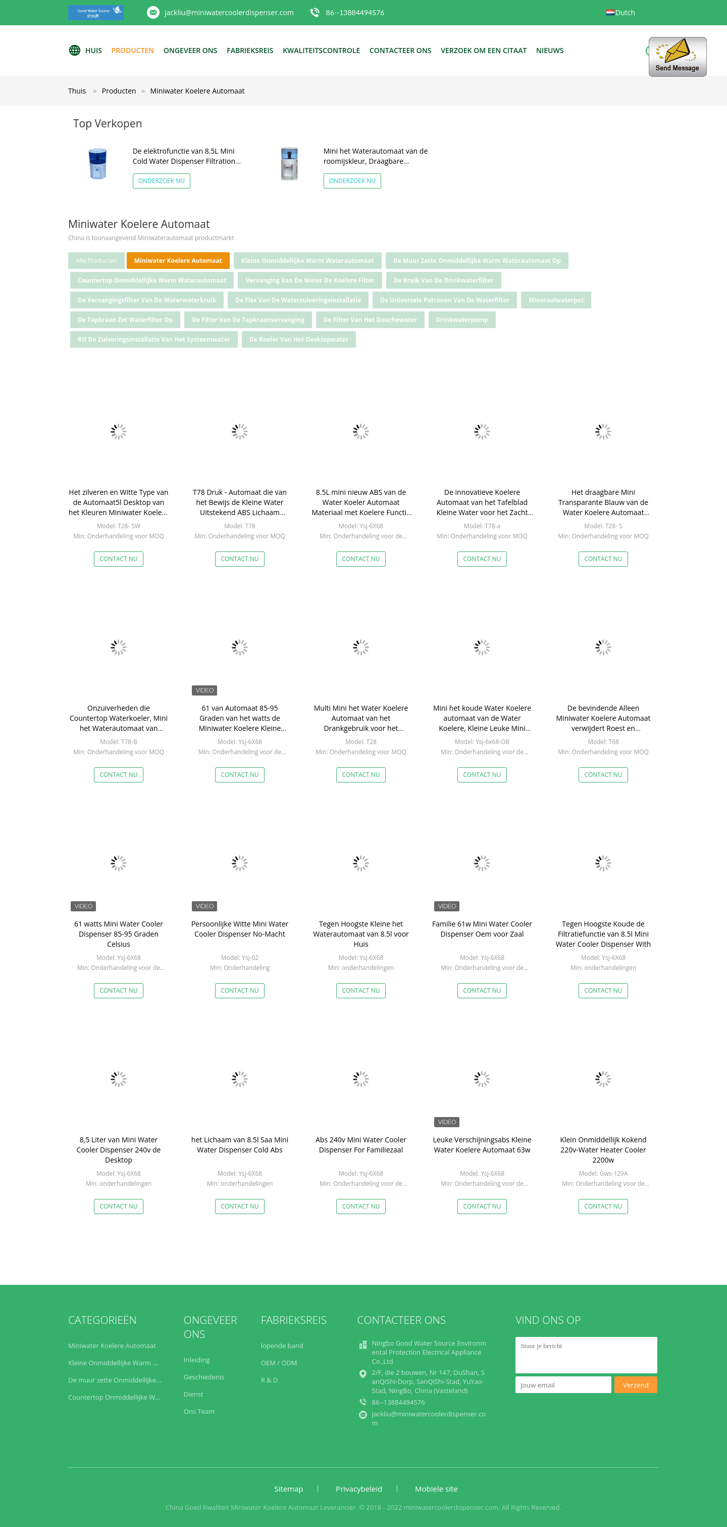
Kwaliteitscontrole (321, 50)
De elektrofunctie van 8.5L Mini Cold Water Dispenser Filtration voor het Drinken (184, 161)
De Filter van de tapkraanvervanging (248, 319)
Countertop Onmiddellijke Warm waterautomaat (152, 280)
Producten (133, 50)
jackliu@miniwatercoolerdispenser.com (229, 12)
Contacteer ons (401, 50)
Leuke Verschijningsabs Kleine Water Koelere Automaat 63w (482, 1144)
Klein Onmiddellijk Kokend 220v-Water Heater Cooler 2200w (603, 1150)
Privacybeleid (359, 1488)
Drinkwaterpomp (462, 319)
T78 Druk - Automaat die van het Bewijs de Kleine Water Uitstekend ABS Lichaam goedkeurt (240, 507)
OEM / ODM (279, 1362)
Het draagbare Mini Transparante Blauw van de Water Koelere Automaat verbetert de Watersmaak (603, 507)
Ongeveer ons (191, 50)
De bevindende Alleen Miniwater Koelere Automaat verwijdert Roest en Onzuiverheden (603, 723)
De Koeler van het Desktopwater (298, 339)
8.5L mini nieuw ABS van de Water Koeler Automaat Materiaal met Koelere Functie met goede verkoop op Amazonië (360, 512)
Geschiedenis (204, 1376)
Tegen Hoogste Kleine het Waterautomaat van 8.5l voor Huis (361, 934)
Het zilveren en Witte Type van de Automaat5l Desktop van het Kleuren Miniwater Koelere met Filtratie (119, 507)
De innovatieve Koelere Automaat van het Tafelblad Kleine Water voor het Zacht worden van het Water (482, 507)
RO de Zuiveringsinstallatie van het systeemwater (154, 339)
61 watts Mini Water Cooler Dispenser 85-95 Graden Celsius (118, 934)
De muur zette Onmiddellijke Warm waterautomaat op (477, 260)
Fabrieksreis (250, 50)
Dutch (625, 12)
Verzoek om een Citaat (484, 50)
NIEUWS (549, 50)
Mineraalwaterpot (556, 300)
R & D (269, 1379)
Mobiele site (436, 1488)
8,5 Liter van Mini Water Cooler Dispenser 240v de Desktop (119, 1150)
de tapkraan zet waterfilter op (125, 319)
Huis (85, 50)
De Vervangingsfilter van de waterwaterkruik (147, 300)
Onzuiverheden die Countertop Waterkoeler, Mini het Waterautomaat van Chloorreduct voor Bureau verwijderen (119, 728)
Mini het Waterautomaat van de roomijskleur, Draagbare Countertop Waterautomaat (376, 161)
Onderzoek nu (161, 180)
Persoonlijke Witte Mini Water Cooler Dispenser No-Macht (240, 929)
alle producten (96, 260)
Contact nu (118, 558)
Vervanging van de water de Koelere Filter (309, 280)
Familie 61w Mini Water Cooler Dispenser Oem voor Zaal (482, 929)
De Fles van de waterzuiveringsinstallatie (298, 300)
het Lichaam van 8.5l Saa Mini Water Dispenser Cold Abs (239, 1144)
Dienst (193, 1394)
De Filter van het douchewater (370, 319)
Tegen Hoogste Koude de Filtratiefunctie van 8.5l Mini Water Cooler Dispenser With (603, 934)
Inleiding (197, 1359)
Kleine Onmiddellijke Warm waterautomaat (307, 260)
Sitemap (288, 1488)
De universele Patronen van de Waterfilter (444, 300)
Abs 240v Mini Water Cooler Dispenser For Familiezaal (361, 1144)
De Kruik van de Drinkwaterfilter (444, 280)
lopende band (282, 1345)
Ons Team (199, 1411)
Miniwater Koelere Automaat (197, 91)
